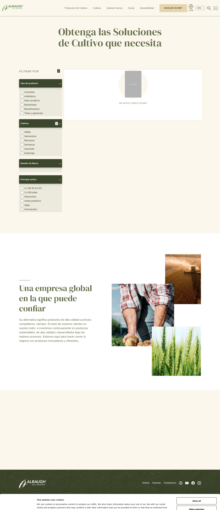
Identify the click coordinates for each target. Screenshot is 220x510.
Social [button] (131, 8)
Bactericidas (28, 104)
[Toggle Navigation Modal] (215, 8)
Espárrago (28, 153)
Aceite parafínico (31, 201)
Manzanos (28, 140)
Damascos (28, 144)
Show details (147, 504)
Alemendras (28, 136)
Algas (25, 205)
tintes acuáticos (30, 100)
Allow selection (196, 493)
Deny (196, 502)
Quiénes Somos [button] (115, 8)
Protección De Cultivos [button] (76, 8)
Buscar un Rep (173, 8)
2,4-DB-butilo (29, 192)
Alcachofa (27, 149)
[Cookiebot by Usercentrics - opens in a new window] (18, 504)
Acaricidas (28, 92)
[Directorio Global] (190, 8)
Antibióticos (28, 96)
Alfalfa (25, 132)
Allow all (196, 485)
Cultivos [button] (97, 8)
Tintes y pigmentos (32, 113)
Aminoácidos (29, 209)
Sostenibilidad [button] (147, 8)
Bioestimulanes (30, 109)
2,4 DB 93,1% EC (31, 188)
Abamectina (28, 196)
